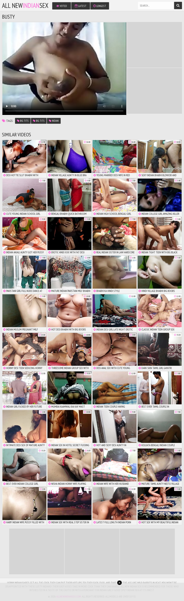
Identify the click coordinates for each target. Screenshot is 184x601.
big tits (23, 120)
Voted (61, 6)
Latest (81, 6)
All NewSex (25, 5)
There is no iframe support (154, 45)
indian (54, 120)
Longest (99, 6)
